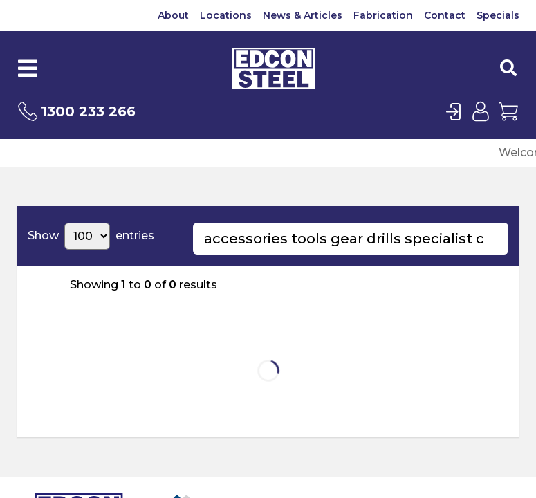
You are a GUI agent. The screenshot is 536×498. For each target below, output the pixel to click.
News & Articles (302, 15)
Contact (444, 15)
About (173, 15)
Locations (226, 15)
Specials (498, 15)
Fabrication (383, 15)
